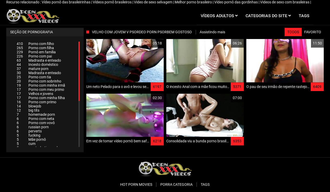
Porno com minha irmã (41, 85)
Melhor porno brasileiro (194, 2)
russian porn (33, 127)
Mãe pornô (31, 139)
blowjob (29, 106)
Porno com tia (34, 77)
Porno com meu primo (40, 89)
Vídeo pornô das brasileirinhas (66, 2)
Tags (205, 184)
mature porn (32, 69)
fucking (28, 135)
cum (26, 144)
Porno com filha (35, 48)
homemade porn (36, 114)
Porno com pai (34, 56)
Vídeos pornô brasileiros (112, 2)
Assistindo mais (212, 32)
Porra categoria (176, 184)
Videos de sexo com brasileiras (285, 2)
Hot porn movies (136, 184)
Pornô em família (36, 52)
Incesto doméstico (37, 64)
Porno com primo (36, 102)
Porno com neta (35, 119)
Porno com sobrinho (39, 81)
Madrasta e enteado (39, 60)
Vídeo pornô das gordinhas (236, 2)
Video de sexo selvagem (153, 2)
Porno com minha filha (41, 98)
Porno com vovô (36, 123)
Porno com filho (35, 44)
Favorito (312, 32)
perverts (29, 131)
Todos (293, 32)
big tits (28, 110)
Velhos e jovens (35, 94)
